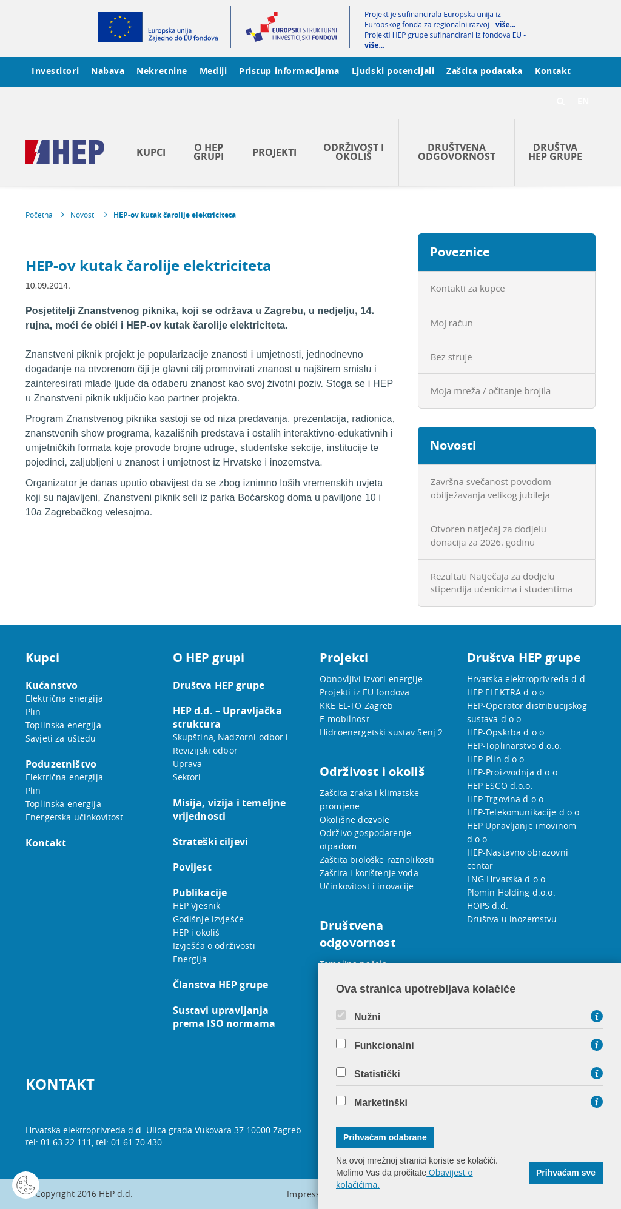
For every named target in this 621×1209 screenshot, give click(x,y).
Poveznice (460, 252)
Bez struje (451, 356)
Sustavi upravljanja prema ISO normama (224, 1016)
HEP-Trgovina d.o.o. (506, 799)
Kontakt (553, 70)
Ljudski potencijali (393, 70)
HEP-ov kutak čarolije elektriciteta (174, 215)
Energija (190, 959)
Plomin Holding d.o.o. (511, 892)
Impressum (310, 1194)
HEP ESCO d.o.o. (500, 785)
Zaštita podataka (484, 70)
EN (583, 101)
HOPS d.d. (487, 905)
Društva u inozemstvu (512, 919)
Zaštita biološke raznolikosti (377, 859)
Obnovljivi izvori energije (371, 679)
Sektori (187, 777)
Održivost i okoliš (353, 152)
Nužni (367, 1017)
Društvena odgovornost (456, 152)
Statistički (377, 1074)
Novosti (83, 214)
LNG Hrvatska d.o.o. (507, 879)
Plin (33, 711)
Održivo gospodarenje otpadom (365, 839)
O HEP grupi (208, 152)
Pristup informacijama (289, 70)
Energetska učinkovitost (74, 817)
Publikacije (200, 892)
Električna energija (64, 698)
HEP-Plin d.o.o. (497, 759)
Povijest (192, 867)
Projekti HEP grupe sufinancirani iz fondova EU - (445, 40)
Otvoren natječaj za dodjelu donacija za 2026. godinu (488, 535)
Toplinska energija (63, 725)
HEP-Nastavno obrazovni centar (517, 858)
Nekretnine (161, 70)
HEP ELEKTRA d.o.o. (507, 692)
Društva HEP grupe (555, 152)
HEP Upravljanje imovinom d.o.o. (522, 832)
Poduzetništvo (60, 764)
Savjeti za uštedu (60, 738)
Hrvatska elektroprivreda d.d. (527, 679)
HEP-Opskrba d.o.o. (507, 732)
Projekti (274, 152)
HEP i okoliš (196, 932)
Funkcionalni (384, 1046)
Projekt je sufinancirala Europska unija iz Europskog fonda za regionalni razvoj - (440, 19)
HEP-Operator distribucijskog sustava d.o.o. (527, 712)
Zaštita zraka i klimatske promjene (369, 799)
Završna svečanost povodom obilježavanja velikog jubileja (491, 487)
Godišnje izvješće (208, 919)
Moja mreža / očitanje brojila (491, 390)
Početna (39, 214)
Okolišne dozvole (354, 819)
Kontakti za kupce (468, 288)
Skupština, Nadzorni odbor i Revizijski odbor (231, 743)
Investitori (55, 70)
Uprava (188, 763)
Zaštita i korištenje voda (369, 873)
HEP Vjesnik (197, 905)
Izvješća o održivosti (214, 945)
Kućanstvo (51, 685)
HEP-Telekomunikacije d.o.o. (524, 812)
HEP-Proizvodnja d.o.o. (513, 772)
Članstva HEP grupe (221, 984)
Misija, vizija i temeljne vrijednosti (229, 809)
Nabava (107, 70)
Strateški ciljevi (211, 841)
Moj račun (452, 322)
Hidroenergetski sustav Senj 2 (381, 732)
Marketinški (381, 1103)
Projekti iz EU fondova (364, 692)
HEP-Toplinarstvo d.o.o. (514, 745)
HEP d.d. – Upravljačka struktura (227, 717)
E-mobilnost (344, 719)
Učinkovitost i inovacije (367, 886)
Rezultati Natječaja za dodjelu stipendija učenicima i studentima (501, 582)
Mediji (213, 70)
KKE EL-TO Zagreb (356, 705)
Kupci (151, 152)
